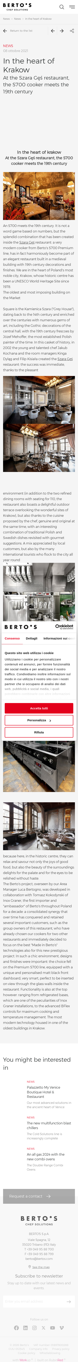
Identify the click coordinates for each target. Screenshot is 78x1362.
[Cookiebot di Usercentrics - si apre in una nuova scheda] (55, 627)
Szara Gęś (26, 242)
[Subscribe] (69, 1302)
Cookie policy (26, 1353)
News (6, 18)
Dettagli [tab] (31, 638)
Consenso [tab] (12, 638)
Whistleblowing (50, 1353)
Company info (38, 1348)
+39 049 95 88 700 (40, 1249)
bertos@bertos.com (39, 1259)
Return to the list (17, 31)
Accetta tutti (39, 708)
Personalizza (39, 720)
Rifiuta (39, 732)
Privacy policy (60, 1348)
